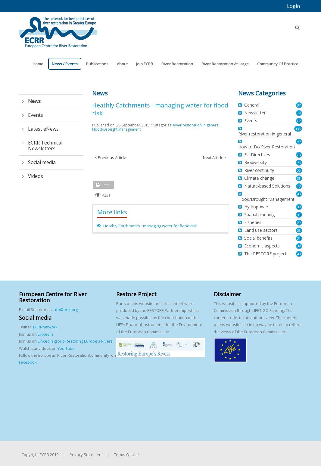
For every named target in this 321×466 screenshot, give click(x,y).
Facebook (28, 362)
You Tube (66, 348)
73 (299, 162)
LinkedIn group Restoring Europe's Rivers (75, 341)
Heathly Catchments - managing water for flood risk (150, 225)
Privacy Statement (86, 454)
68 (299, 155)
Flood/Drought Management (116, 129)
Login (293, 6)
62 (299, 121)
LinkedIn (45, 334)
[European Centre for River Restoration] (58, 29)
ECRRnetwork (45, 327)
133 (298, 128)
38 (299, 178)
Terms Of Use (126, 454)
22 (299, 170)
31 (299, 215)
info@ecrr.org (65, 309)
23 (299, 230)
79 (299, 113)
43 (299, 194)
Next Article (213, 157)
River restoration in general (196, 125)
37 (299, 105)
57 (299, 141)
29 (299, 222)
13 (299, 186)
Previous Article (112, 157)
